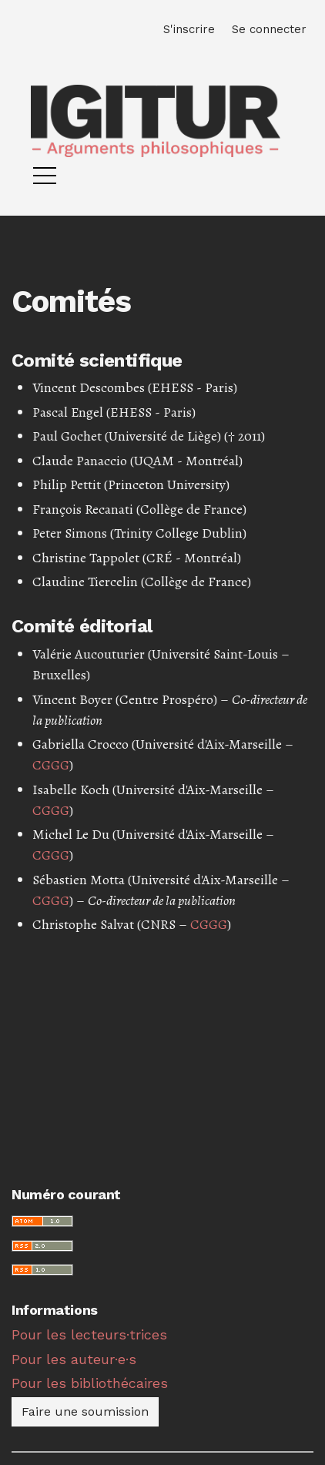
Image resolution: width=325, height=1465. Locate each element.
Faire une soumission (85, 1411)
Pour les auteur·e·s (74, 1359)
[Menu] (44, 179)
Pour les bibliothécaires (90, 1383)
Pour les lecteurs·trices (89, 1334)
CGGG (50, 765)
